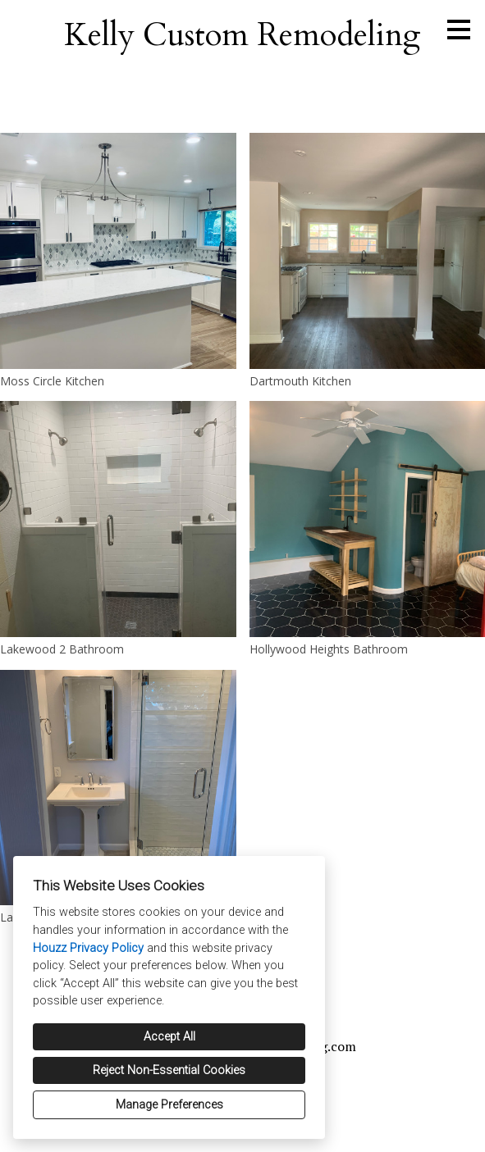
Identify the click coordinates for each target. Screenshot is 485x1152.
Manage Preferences (169, 1105)
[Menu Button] (458, 29)
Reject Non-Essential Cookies (169, 1070)
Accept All (169, 1037)
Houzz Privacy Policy (88, 948)
